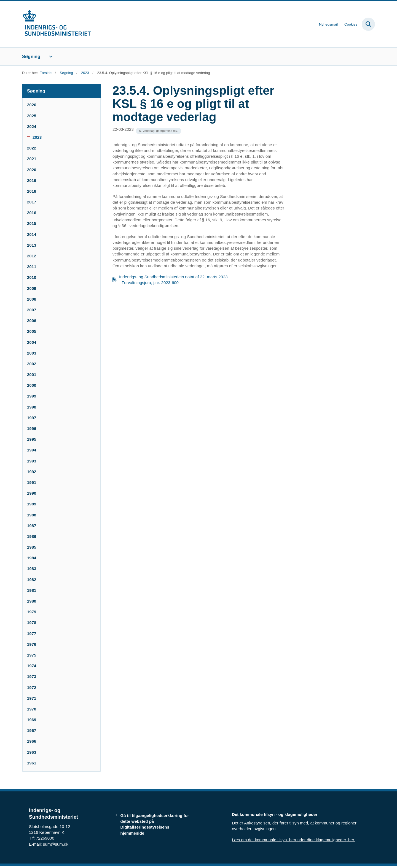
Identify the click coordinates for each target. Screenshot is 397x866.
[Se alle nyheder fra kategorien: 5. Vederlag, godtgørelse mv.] (158, 131)
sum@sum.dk (55, 844)
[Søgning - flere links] (50, 57)
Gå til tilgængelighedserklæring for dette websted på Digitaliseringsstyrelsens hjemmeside (154, 824)
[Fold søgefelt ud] (368, 24)
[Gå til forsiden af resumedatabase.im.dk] (56, 24)
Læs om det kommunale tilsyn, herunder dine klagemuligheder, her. (293, 839)
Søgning (31, 56)
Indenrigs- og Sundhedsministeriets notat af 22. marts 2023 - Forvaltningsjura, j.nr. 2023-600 (173, 279)
